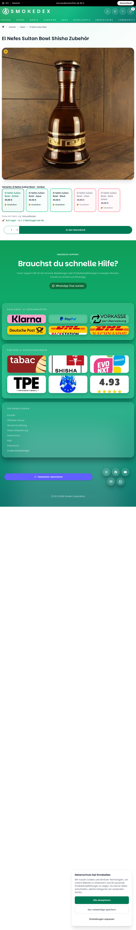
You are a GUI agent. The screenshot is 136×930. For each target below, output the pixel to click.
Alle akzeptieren (102, 900)
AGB (9, 440)
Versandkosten (29, 216)
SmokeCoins (104, 20)
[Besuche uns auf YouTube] (125, 472)
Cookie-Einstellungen (18, 450)
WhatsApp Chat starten (68, 286)
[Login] (107, 11)
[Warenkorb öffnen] (130, 11)
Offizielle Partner (16, 420)
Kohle (34, 20)
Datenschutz (13, 435)
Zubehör (50, 20)
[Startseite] (27, 11)
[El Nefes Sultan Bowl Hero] (68, 114)
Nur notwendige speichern (102, 909)
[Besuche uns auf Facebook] (116, 472)
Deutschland (126, 3)
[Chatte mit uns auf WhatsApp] (120, 481)
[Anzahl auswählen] (11, 230)
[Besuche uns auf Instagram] (106, 472)
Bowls (22, 27)
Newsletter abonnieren (48, 476)
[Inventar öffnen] (115, 11)
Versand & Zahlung (17, 425)
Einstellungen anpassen (101, 919)
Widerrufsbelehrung (17, 430)
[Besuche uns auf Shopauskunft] (109, 384)
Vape (65, 20)
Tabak (20, 20)
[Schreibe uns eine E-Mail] (111, 481)
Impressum (13, 445)
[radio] (13, 200)
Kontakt (11, 415)
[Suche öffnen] (123, 11)
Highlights (81, 20)
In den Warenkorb (75, 229)
